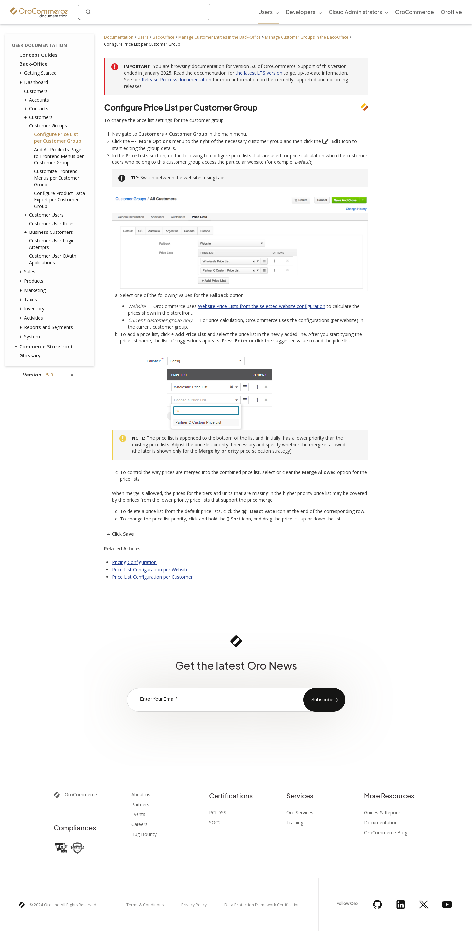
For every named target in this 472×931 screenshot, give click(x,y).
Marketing (33, 290)
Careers (139, 824)
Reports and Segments (47, 327)
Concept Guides (36, 55)
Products (32, 281)
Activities (32, 318)
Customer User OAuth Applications (52, 259)
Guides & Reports (383, 813)
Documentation (118, 37)
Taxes (29, 299)
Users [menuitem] (265, 11)
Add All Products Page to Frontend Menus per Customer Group (59, 156)
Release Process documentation (176, 79)
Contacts (37, 108)
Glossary (30, 355)
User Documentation (39, 45)
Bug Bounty (144, 834)
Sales (28, 272)
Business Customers (49, 232)
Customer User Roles (52, 223)
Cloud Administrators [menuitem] (355, 11)
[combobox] (144, 12)
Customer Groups (46, 126)
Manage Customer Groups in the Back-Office (306, 37)
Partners (140, 804)
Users (143, 37)
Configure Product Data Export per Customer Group (59, 199)
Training (294, 823)
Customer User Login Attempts (52, 243)
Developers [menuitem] (300, 11)
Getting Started (39, 73)
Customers (34, 91)
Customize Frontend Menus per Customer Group (56, 178)
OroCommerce (81, 795)
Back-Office (163, 37)
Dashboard (34, 82)
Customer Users (45, 215)
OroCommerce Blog (385, 833)
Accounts (37, 100)
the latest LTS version (260, 73)
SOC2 (215, 823)
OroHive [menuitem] (451, 11)
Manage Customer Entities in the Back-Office (219, 37)
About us (140, 795)
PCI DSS (217, 813)
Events (138, 814)
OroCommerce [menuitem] (414, 11)
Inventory (32, 308)
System (30, 336)
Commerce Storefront (43, 346)
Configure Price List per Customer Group (57, 137)
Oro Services (299, 813)
